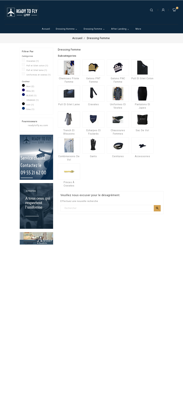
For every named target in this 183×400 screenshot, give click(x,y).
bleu (30, 109)
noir (30, 105)
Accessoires (142, 156)
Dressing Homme (67, 29)
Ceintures (118, 156)
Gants (93, 156)
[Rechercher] (111, 208)
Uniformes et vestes (38, 75)
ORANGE (32, 100)
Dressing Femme (94, 29)
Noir (30, 86)
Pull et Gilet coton (37, 65)
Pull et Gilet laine (36, 70)
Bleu (30, 91)
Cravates (32, 61)
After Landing (120, 29)
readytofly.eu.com (38, 125)
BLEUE (31, 95)
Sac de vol (142, 130)
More (138, 29)
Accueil (46, 29)
